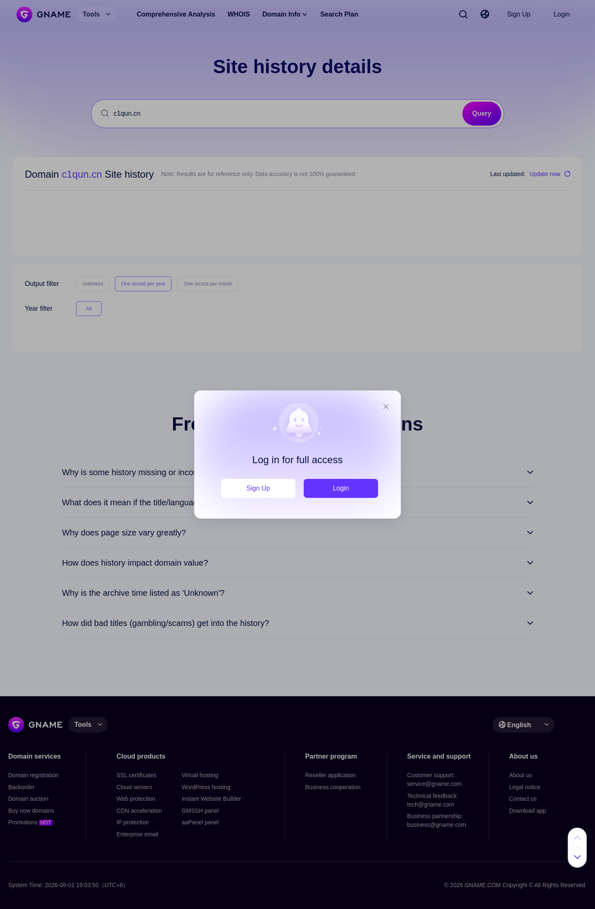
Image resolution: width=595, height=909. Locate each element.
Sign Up (258, 488)
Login (341, 488)
